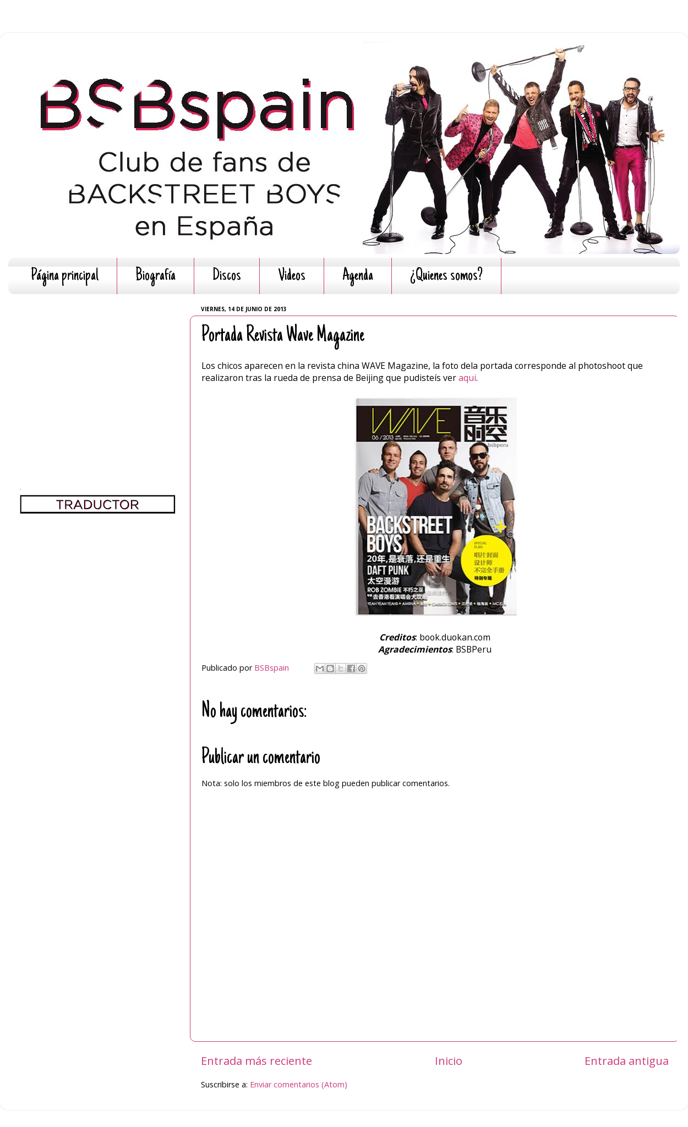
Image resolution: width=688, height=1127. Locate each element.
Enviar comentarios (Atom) (298, 1084)
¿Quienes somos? (446, 276)
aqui (467, 378)
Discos (226, 276)
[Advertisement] (97, 371)
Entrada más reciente (256, 1060)
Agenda (357, 276)
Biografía (155, 276)
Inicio (448, 1060)
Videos (291, 276)
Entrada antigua (627, 1060)
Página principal (65, 276)
